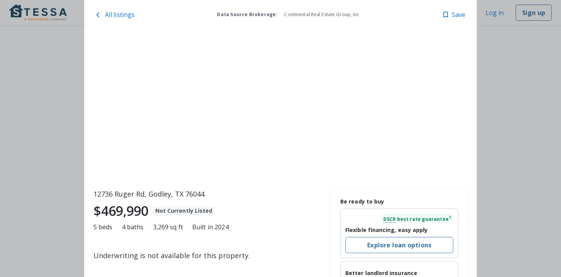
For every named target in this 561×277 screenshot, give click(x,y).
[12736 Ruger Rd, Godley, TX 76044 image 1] (280, 108)
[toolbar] (280, 108)
